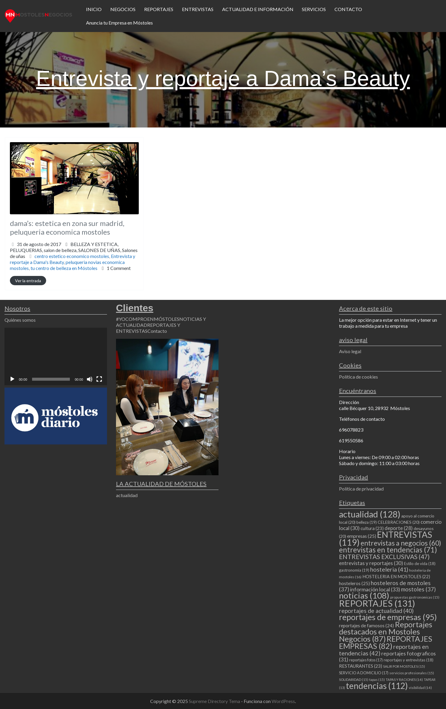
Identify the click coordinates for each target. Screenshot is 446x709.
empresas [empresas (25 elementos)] (361, 536)
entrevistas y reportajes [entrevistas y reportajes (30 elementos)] (371, 563)
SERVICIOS (314, 9)
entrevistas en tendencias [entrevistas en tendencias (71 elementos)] (388, 549)
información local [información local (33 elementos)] (375, 589)
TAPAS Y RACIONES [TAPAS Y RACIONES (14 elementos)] (404, 679)
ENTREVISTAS (197, 9)
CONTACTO (348, 9)
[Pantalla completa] (99, 379)
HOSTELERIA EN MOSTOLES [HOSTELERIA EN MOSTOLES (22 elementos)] (396, 576)
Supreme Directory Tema (215, 701)
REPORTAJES (158, 9)
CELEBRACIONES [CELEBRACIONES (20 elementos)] (399, 522)
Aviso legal (350, 351)
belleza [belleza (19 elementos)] (366, 522)
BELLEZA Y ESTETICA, (74, 250)
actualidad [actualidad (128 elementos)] (369, 514)
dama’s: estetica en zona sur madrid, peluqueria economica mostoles (67, 227)
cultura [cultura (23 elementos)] (372, 528)
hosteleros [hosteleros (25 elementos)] (354, 583)
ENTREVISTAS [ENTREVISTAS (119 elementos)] (385, 538)
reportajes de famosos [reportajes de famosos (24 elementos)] (366, 625)
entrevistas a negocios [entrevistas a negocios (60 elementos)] (401, 543)
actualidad (127, 495)
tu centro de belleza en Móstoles (64, 268)
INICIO (94, 9)
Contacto (157, 331)
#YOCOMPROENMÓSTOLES (147, 319)
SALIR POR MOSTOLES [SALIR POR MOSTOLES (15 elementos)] (404, 666)
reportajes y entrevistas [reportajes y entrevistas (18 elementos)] (408, 660)
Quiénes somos (20, 320)
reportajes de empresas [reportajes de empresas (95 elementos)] (388, 617)
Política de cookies (358, 376)
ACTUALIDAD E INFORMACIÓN (257, 9)
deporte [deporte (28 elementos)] (399, 528)
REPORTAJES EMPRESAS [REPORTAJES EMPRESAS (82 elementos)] (385, 642)
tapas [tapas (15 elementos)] (377, 679)
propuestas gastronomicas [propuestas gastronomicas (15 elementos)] (414, 597)
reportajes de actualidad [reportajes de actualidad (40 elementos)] (376, 610)
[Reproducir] (12, 379)
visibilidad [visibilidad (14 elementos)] (420, 688)
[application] (55, 356)
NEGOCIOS (122, 9)
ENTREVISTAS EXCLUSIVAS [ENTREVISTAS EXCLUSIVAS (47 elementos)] (384, 556)
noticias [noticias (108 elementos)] (364, 595)
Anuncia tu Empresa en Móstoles (119, 22)
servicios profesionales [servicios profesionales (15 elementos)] (411, 673)
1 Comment (119, 268)
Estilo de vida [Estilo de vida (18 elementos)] (420, 563)
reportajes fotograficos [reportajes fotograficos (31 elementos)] (387, 656)
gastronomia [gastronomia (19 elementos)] (354, 570)
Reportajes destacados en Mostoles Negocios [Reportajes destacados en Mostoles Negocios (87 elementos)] (385, 631)
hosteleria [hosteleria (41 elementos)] (389, 569)
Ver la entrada (28, 280)
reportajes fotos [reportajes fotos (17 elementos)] (366, 660)
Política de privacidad (361, 488)
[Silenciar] (90, 379)
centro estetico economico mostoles (71, 256)
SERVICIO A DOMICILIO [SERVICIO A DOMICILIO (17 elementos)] (363, 672)
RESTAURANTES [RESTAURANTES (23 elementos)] (360, 666)
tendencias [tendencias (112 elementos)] (377, 686)
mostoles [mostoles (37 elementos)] (418, 589)
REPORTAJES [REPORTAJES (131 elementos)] (377, 603)
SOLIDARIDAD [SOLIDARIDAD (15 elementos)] (353, 679)
